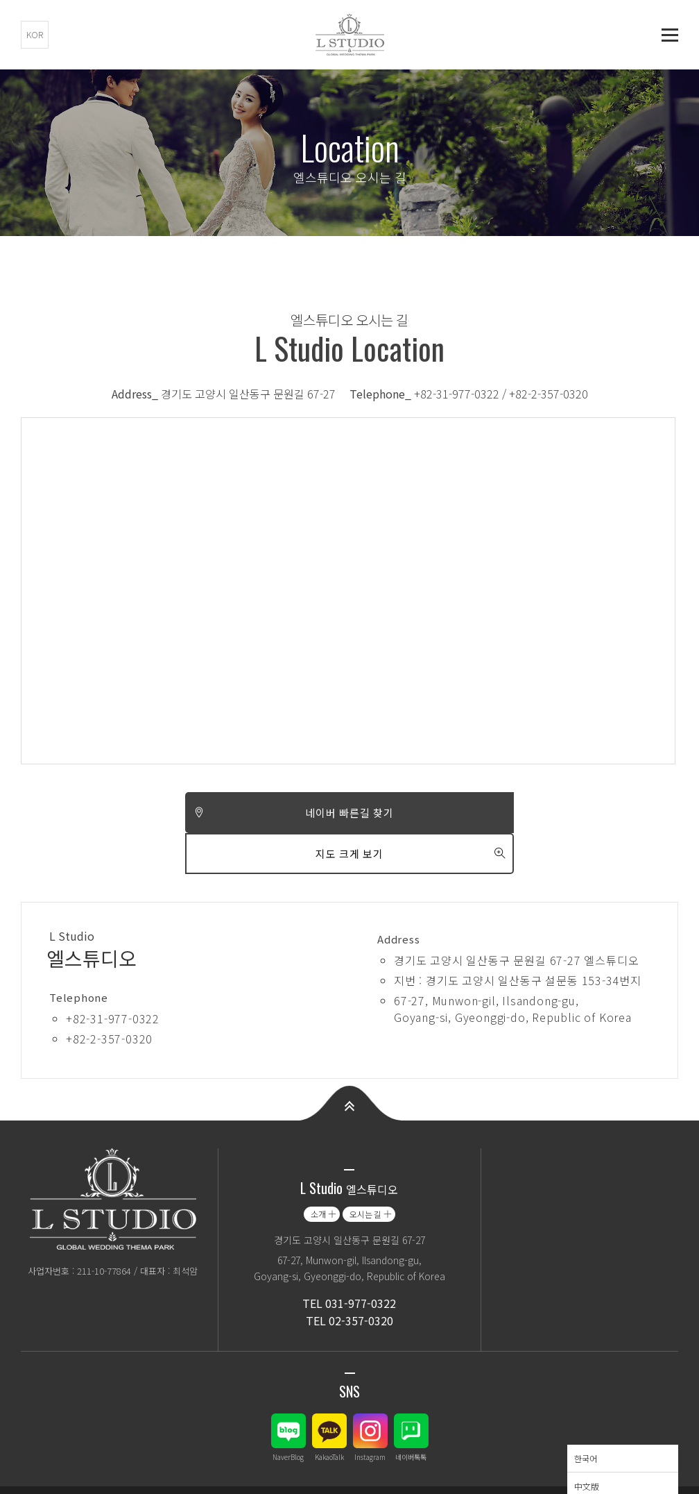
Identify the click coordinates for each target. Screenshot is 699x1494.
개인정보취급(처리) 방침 (70, 1469)
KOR (34, 34)
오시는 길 (365, 1173)
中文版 (586, 1445)
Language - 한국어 (610, 1469)
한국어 (585, 1417)
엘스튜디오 (349, 35)
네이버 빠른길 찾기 (185, 812)
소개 (318, 1173)
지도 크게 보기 (514, 812)
